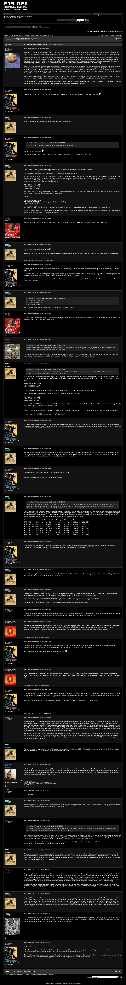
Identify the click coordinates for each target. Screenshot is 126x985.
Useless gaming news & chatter (44, 35)
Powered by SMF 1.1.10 (51, 983)
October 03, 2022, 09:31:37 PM (37, 894)
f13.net (6, 35)
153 (23, 39)
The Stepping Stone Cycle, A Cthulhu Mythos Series (42, 783)
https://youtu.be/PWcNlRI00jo (39, 173)
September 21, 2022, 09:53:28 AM (37, 448)
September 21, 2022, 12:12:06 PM (37, 468)
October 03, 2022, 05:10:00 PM (37, 800)
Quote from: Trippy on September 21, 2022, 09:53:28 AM (45, 502)
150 (14, 39)
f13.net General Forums (16, 35)
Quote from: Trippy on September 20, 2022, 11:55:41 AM (45, 298)
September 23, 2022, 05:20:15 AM (37, 541)
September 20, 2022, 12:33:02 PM (37, 264)
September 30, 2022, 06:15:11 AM (37, 641)
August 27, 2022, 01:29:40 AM (36, 48)
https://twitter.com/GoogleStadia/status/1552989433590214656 (66, 602)
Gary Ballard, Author (29, 784)
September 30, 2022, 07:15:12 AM (37, 689)
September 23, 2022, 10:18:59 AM (37, 569)
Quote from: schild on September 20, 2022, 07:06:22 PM (45, 345)
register (29, 16)
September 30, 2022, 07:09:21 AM (37, 669)
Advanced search (45, 27)
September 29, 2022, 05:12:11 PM (37, 609)
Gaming (27, 35)
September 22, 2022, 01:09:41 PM (37, 496)
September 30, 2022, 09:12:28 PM (37, 765)
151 (17, 39)
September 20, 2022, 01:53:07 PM (37, 292)
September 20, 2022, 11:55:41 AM (37, 165)
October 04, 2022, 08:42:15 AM (37, 942)
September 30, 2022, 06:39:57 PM (37, 745)
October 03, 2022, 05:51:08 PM (37, 820)
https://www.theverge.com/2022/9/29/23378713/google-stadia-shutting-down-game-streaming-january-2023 (61, 599)
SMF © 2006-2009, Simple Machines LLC (70, 983)
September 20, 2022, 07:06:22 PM (37, 313)
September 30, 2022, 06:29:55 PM (37, 717)
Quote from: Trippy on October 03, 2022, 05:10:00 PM (44, 826)
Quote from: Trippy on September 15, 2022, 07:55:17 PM (45, 143)
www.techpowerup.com (98, 511)
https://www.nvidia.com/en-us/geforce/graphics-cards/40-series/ (69, 170)
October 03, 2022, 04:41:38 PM (37, 790)
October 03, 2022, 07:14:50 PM (37, 850)
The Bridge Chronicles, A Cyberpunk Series (39, 782)
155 (29, 39)
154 (26, 39)
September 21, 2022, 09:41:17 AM (37, 420)
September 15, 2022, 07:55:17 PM (37, 117)
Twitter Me (27, 786)
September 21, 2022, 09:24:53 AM (37, 364)
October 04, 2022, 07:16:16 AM (37, 913)
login (22, 16)
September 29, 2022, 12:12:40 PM (37, 589)
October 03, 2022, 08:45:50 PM (37, 870)
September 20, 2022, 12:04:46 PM (37, 218)
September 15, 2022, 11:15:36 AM (37, 89)
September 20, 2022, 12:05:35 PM (37, 244)
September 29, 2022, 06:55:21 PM (37, 621)
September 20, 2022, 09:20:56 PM (37, 340)
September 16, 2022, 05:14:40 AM (37, 137)
